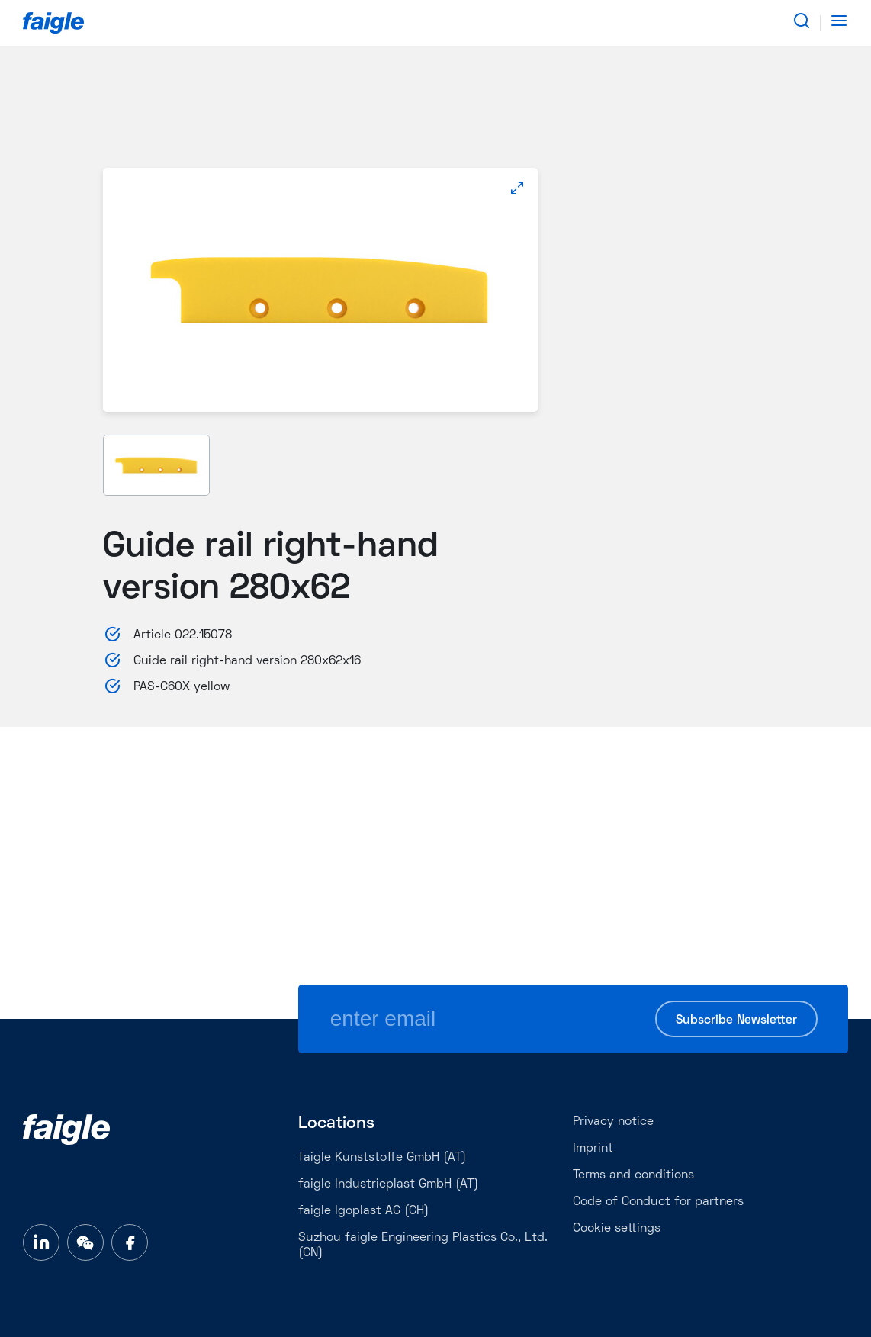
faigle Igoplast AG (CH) (363, 1211)
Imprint (593, 1148)
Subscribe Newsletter (736, 1020)
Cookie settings (616, 1228)
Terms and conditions (633, 1175)
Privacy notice (613, 1122)
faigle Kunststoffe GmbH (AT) (382, 1157)
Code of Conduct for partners (658, 1202)
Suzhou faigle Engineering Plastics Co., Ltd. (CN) (423, 1245)
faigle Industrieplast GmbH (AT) (388, 1184)
